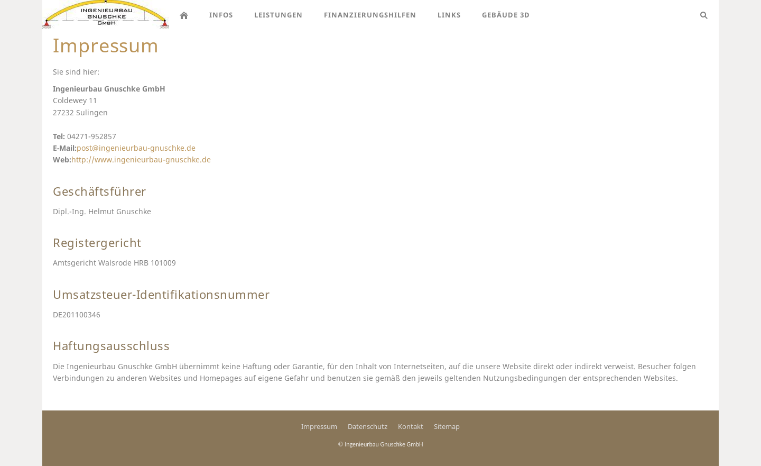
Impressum (319, 426)
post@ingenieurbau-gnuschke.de (136, 148)
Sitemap (447, 426)
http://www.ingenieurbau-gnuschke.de (141, 159)
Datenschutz (367, 426)
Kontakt (410, 426)
